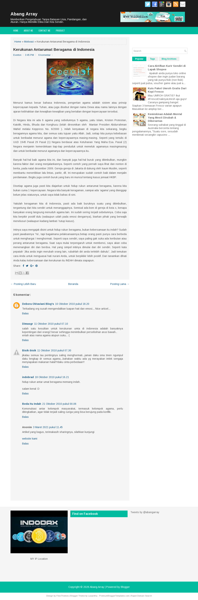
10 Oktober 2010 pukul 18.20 (72, 303)
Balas (25, 313)
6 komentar (44, 55)
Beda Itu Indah (31, 403)
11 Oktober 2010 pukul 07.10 (51, 323)
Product (60, 30)
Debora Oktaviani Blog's (38, 303)
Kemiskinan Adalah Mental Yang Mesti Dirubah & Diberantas (165, 117)
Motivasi (29, 41)
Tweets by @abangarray (144, 512)
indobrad (28, 377)
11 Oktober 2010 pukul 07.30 (54, 350)
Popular (139, 59)
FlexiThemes (62, 596)
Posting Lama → (119, 284)
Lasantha (92, 596)
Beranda (73, 284)
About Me (28, 30)
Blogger (125, 586)
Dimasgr (27, 323)
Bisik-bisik (29, 350)
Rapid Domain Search (141, 596)
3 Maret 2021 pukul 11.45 (48, 427)
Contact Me (44, 30)
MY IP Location (39, 558)
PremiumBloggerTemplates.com (114, 596)
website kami (29, 438)
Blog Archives (169, 59)
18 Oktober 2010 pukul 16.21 (52, 377)
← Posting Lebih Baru (23, 284)
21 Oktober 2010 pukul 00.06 (59, 403)
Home (15, 30)
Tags (152, 59)
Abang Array (24, 13)
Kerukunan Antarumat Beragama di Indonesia (54, 49)
